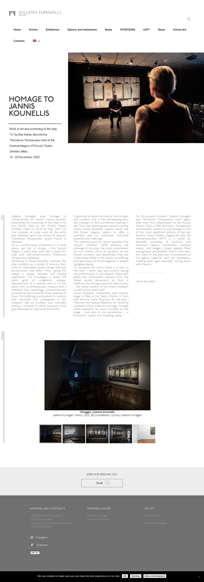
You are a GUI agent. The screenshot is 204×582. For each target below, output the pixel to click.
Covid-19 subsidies (156, 523)
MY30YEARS (127, 29)
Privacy (149, 515)
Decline (135, 576)
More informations (155, 576)
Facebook (39, 545)
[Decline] (199, 577)
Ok (125, 576)
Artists (33, 29)
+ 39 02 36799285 (40, 527)
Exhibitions (52, 29)
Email (100, 483)
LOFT (146, 29)
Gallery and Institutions (82, 29)
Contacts (19, 41)
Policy (157, 515)
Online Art (179, 29)
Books (108, 29)
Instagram (39, 537)
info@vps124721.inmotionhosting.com (51, 523)
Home (17, 29)
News (161, 29)
